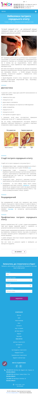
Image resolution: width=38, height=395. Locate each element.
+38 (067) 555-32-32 (18, 6)
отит (29, 168)
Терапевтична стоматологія (19, 355)
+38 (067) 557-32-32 (18, 4)
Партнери (19, 336)
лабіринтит (26, 185)
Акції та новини (19, 328)
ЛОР (19, 347)
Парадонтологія (19, 352)
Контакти (19, 325)
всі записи (18, 251)
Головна (7, 22)
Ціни (19, 318)
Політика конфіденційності (12, 392)
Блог (11, 22)
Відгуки (19, 333)
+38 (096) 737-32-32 (18, 7)
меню (4, 11)
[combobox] (19, 291)
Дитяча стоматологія (19, 342)
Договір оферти (19, 331)
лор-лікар (10, 209)
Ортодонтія (19, 344)
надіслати (19, 298)
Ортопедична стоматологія (19, 350)
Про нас (19, 315)
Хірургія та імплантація (19, 358)
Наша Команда (19, 320)
